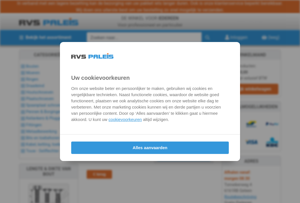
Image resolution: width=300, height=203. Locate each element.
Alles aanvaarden (150, 147)
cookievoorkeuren (125, 119)
